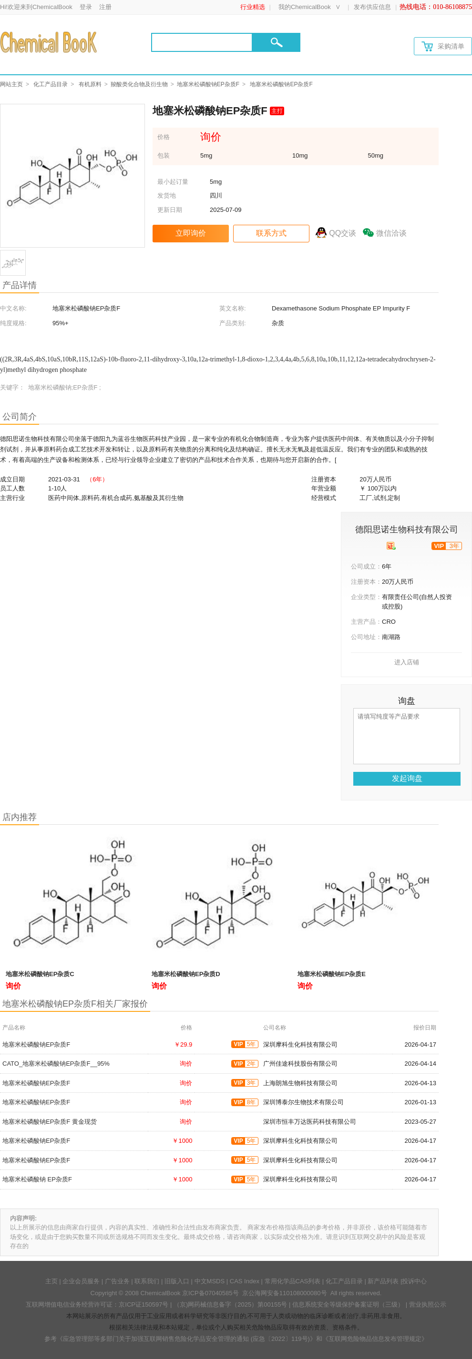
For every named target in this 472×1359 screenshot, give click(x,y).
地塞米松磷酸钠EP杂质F (208, 84)
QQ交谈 (342, 233)
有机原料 (90, 84)
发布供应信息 (372, 6)
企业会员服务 (81, 1281)
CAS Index (244, 1281)
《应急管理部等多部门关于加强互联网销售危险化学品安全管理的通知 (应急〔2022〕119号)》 (186, 1338)
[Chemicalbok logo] (49, 42)
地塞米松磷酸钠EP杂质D (186, 974)
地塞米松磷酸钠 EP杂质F (37, 1179)
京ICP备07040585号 (210, 1293)
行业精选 (252, 6)
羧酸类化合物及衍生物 (139, 84)
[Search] (202, 42)
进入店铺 (406, 662)
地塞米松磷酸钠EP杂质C (40, 974)
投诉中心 (414, 1281)
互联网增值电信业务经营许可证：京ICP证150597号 (97, 1304)
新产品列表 (383, 1281)
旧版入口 (176, 1281)
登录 (86, 6)
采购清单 (442, 46)
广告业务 (117, 1281)
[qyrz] (391, 546)
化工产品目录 (50, 84)
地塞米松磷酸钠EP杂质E (332, 974)
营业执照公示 (427, 1304)
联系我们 (146, 1281)
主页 (51, 1281)
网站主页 (11, 84)
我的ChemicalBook (304, 6)
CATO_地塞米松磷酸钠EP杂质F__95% (56, 1063)
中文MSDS (210, 1281)
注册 (105, 6)
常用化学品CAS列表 (293, 1281)
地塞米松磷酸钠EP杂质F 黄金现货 (49, 1121)
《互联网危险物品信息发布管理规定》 (375, 1338)
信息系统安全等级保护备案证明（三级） (348, 1304)
